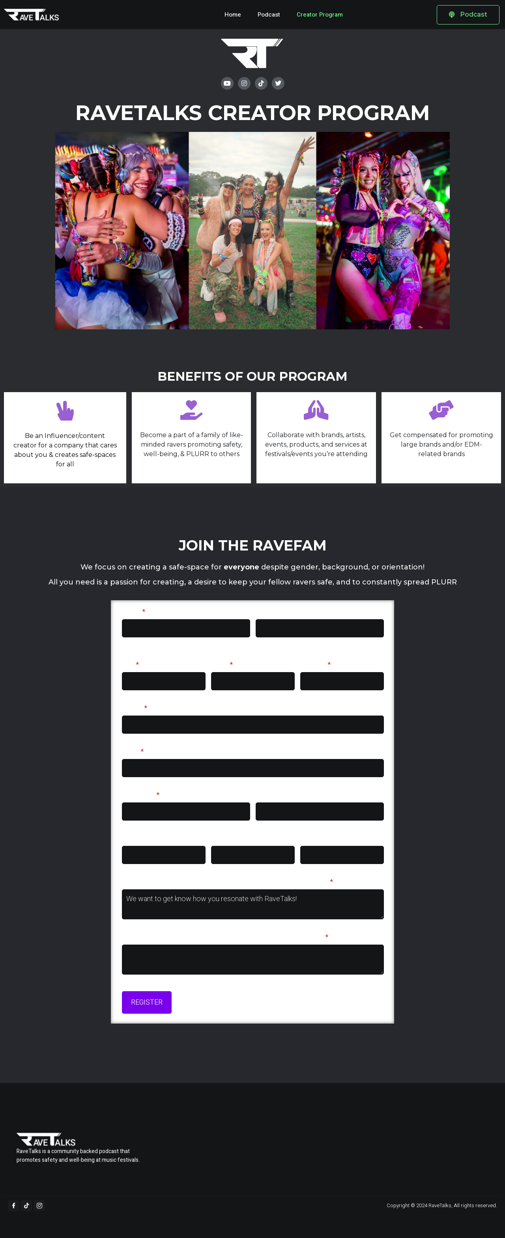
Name (133, 612)
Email (133, 751)
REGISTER (147, 1002)
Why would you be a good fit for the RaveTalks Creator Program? (227, 882)
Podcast (269, 14)
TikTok (266, 795)
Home (232, 14)
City (130, 664)
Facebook (227, 838)
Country (315, 664)
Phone (134, 708)
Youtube (313, 838)
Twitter (133, 838)
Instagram (140, 795)
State (222, 664)
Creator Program (320, 14)
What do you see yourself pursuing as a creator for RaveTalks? (225, 937)
